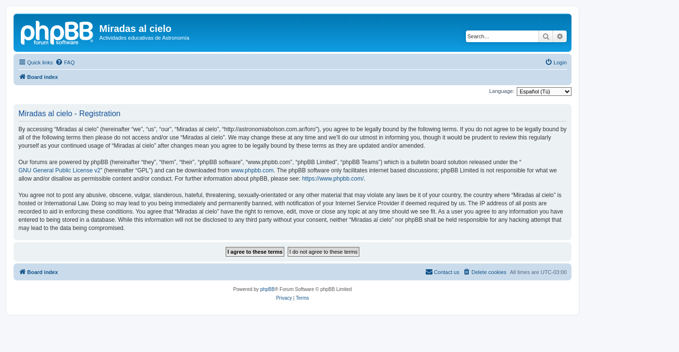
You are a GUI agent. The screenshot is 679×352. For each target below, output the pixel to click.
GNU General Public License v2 (59, 170)
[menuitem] (65, 62)
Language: (501, 91)
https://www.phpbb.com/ (333, 178)
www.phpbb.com (252, 170)
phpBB (267, 289)
